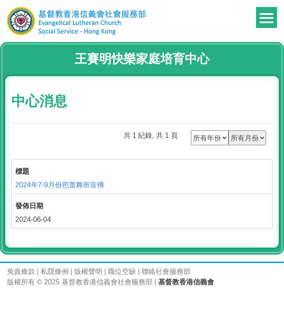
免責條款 (21, 271)
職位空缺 (122, 271)
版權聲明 (88, 271)
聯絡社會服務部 (166, 271)
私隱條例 (55, 271)
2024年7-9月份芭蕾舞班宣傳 (59, 185)
